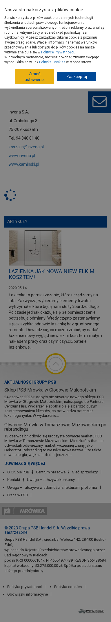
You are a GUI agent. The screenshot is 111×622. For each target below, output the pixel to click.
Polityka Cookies (52, 62)
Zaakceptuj (76, 76)
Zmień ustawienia (35, 76)
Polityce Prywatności (57, 52)
